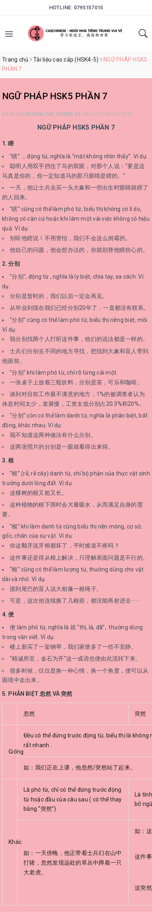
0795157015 (88, 7)
